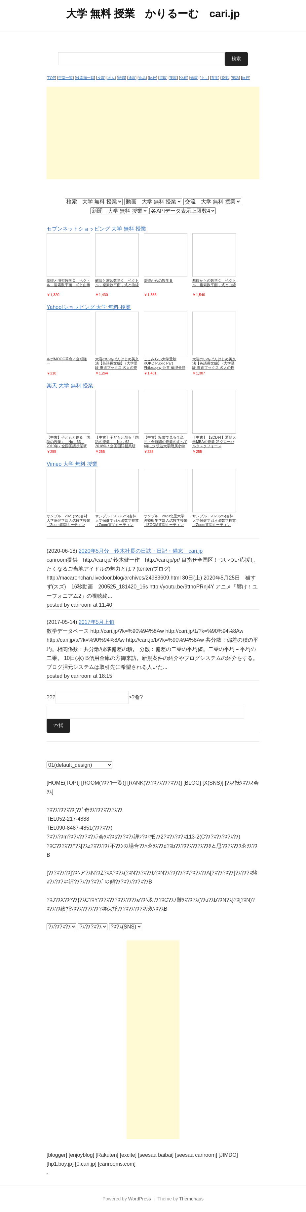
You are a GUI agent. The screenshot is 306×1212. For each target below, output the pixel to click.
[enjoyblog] (81, 1155)
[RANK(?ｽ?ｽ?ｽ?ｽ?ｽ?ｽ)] (154, 783)
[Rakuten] (107, 1155)
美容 (173, 78)
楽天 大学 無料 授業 (70, 385)
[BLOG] (192, 783)
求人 (111, 78)
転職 (121, 78)
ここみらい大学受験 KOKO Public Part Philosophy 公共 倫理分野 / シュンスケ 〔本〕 (164, 365)
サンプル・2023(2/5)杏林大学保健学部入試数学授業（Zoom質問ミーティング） (214, 522)
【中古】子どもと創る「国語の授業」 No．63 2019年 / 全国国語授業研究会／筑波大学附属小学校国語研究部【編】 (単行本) (68, 445)
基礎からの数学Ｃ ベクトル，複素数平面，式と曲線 (214, 283)
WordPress (139, 1198)
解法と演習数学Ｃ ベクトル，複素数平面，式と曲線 (117, 283)
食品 (142, 78)
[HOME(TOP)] (63, 783)
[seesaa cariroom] (196, 1155)
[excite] (128, 1155)
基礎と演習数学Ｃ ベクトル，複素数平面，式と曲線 (68, 283)
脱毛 (225, 78)
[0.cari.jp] (85, 1164)
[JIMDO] (228, 1155)
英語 (235, 78)
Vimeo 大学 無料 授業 (72, 464)
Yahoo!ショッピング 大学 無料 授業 (89, 307)
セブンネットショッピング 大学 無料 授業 (96, 228)
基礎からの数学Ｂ (158, 280)
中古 (204, 78)
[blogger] (57, 1155)
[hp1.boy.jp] (60, 1164)
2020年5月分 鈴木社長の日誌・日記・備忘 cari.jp (141, 550)
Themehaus (191, 1198)
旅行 (245, 78)
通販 (131, 78)
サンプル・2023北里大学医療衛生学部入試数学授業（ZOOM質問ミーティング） (165, 522)
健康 (194, 78)
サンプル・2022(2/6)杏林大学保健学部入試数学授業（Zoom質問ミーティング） (117, 522)
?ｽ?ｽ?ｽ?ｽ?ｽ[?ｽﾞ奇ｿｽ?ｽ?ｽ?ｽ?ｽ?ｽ (85, 810)
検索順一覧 (85, 78)
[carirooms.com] (116, 1164)
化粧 (183, 78)
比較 (152, 78)
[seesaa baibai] (156, 1155)
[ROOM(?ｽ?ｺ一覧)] (103, 783)
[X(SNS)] (213, 783)
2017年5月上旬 (97, 622)
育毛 (214, 78)
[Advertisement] (153, 132)
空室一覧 (65, 78)
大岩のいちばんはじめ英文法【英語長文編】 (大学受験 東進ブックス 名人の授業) (117, 365)
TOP (51, 78)
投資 (100, 78)
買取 (163, 78)
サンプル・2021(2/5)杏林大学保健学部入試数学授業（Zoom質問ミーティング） (68, 522)
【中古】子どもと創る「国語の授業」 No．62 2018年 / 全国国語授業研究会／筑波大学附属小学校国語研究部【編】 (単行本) (117, 445)
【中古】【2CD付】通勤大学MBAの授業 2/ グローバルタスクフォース (214, 441)
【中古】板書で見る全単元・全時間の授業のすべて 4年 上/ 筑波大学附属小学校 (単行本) (167, 443)
